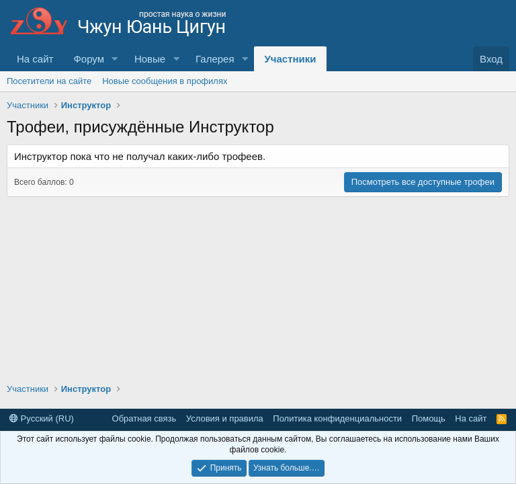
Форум (88, 59)
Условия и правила (224, 418)
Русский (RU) (41, 418)
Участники (290, 59)
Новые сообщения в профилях (164, 81)
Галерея (215, 59)
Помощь (428, 418)
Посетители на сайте (49, 81)
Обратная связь (144, 418)
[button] (114, 58)
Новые (149, 59)
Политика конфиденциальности (337, 418)
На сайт (35, 59)
